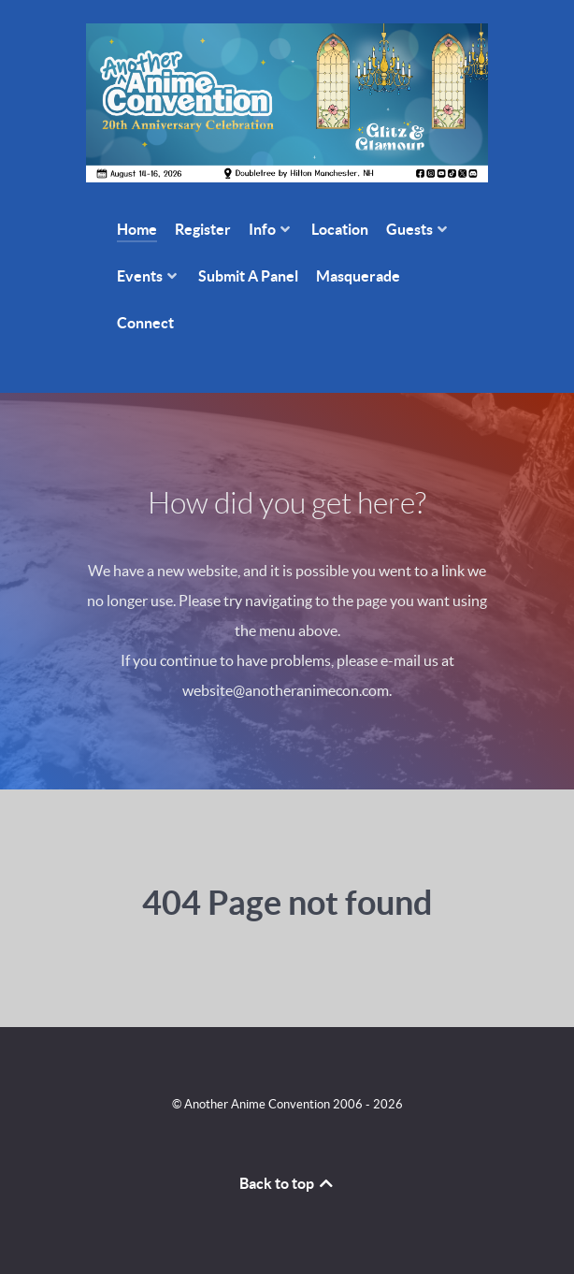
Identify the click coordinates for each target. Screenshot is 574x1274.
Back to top (287, 1183)
